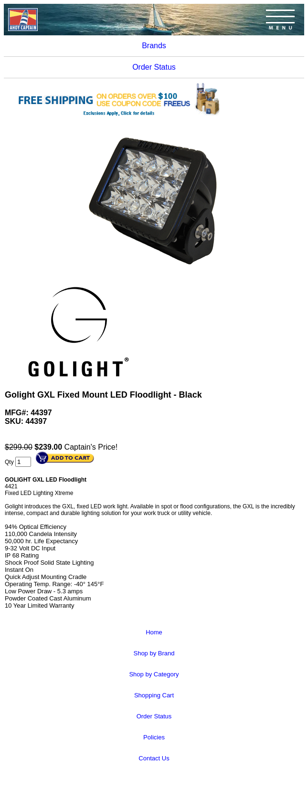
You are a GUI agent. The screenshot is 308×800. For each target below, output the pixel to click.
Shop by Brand (153, 653)
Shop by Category (154, 674)
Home (154, 632)
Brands (154, 46)
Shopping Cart (154, 695)
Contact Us (153, 758)
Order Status (154, 67)
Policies (154, 737)
